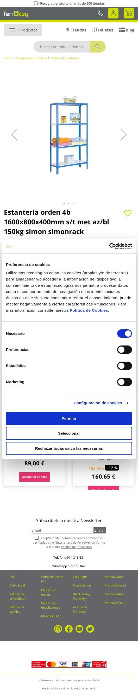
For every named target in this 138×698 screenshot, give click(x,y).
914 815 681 (76, 557)
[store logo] (16, 13)
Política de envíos (48, 592)
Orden (55, 58)
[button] (14, 135)
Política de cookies (16, 609)
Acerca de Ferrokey (80, 609)
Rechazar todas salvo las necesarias (69, 448)
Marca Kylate (114, 577)
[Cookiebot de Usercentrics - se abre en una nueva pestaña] (109, 246)
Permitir (69, 418)
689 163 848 (77, 566)
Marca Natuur (115, 594)
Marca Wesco (114, 603)
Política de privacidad (16, 596)
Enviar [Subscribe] (99, 530)
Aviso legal (17, 585)
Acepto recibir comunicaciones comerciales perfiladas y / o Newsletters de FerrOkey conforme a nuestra (69, 542)
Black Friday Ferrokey (81, 596)
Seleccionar (69, 433)
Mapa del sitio (51, 616)
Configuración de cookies (98, 403)
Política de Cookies (89, 310)
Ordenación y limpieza (31, 58)
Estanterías (71, 58)
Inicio (7, 58)
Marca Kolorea (115, 585)
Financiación (82, 585)
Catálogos (80, 577)
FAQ (12, 577)
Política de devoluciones (50, 605)
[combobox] (70, 47)
